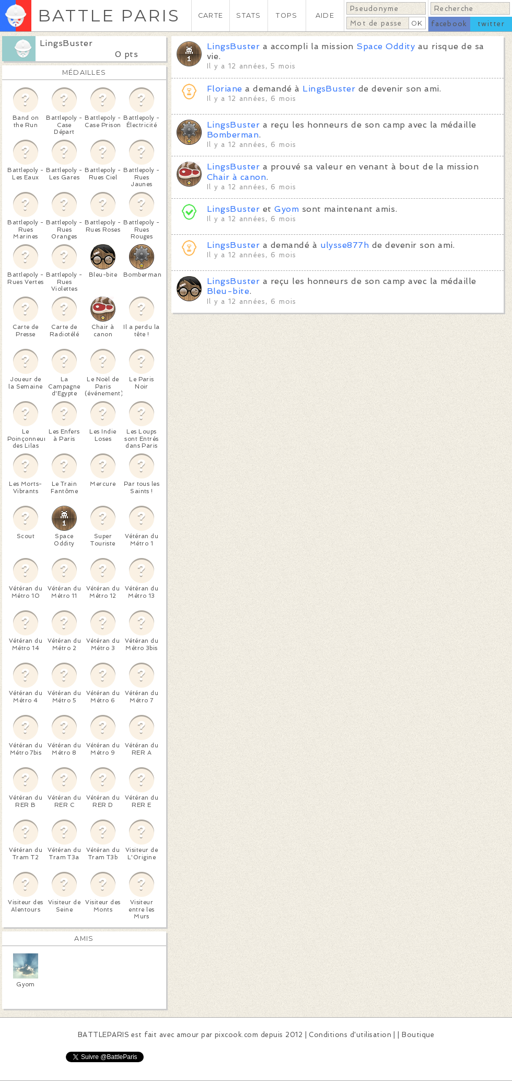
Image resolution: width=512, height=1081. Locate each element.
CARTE (210, 15)
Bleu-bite (228, 291)
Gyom (286, 209)
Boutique (418, 1035)
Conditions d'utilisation (350, 1035)
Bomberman (233, 135)
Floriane (224, 89)
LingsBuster (66, 43)
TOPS (286, 15)
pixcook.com (236, 1035)
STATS (248, 15)
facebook (449, 24)
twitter (491, 24)
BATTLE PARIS (109, 15)
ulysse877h (344, 245)
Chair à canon (236, 177)
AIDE (325, 15)
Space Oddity (385, 46)
